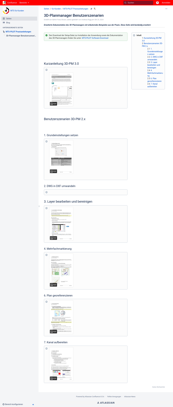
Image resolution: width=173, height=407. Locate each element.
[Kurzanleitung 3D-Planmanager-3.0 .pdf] (61, 89)
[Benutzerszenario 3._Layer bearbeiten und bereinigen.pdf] (61, 224)
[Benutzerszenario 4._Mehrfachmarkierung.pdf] (61, 270)
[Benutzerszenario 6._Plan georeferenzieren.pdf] (61, 317)
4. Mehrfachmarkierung (155, 73)
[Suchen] (125, 3)
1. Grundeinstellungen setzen (155, 51)
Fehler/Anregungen (114, 397)
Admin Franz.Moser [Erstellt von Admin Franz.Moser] (59, 20)
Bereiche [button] (23, 3)
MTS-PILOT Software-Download (95, 38)
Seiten (46, 9)
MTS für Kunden (17, 11)
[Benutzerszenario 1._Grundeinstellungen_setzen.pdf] (61, 157)
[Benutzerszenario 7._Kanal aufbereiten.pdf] (61, 364)
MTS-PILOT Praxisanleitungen (75, 9)
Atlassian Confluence (92, 397)
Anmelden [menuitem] (166, 3)
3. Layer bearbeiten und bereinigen (153, 65)
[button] (157, 2)
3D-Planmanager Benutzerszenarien (74, 15)
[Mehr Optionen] (166, 9)
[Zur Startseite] (9, 2)
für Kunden (56, 9)
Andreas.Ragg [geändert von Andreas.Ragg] (86, 20)
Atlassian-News (129, 397)
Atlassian (105, 402)
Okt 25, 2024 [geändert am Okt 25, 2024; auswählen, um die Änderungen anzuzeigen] (98, 20)
